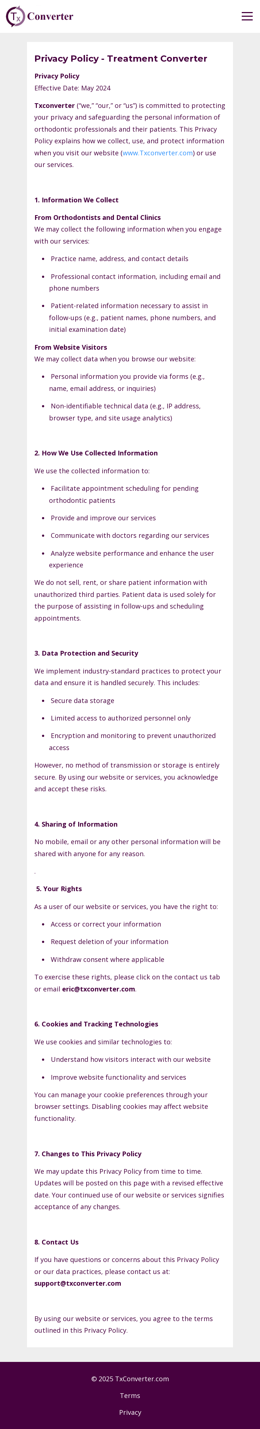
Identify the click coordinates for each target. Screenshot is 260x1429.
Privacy (130, 1412)
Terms (130, 1395)
